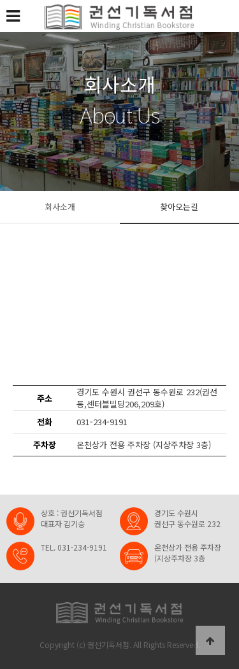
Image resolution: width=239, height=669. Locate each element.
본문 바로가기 (0, 0)
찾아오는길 (179, 207)
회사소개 (60, 207)
